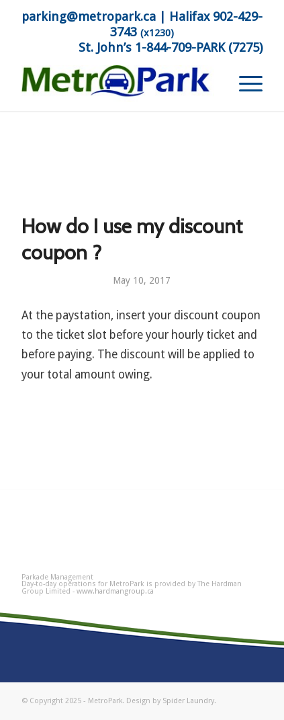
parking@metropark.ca (88, 16)
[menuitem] (244, 84)
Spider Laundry (188, 700)
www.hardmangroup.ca (115, 591)
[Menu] (244, 84)
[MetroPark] (118, 84)
